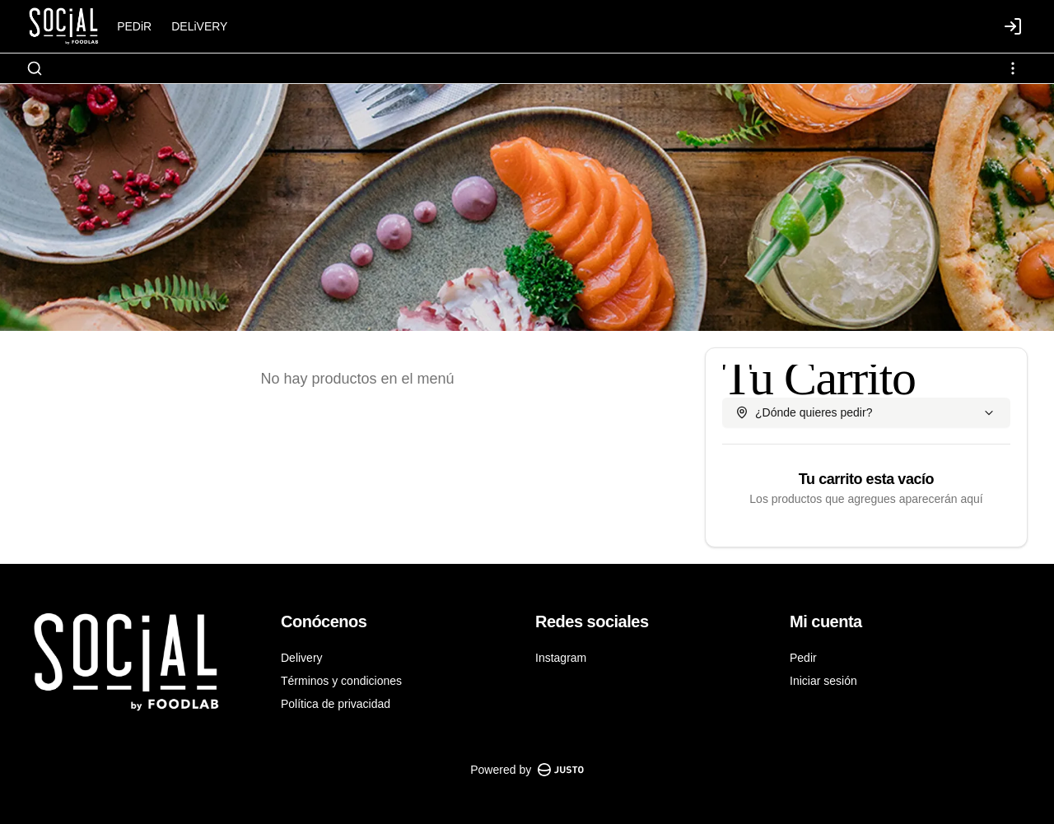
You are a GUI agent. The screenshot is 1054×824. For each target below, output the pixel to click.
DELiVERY (199, 26)
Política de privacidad (335, 703)
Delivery (302, 657)
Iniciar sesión (823, 680)
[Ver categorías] (1013, 68)
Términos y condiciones (341, 680)
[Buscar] (34, 68)
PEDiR (134, 26)
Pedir (803, 657)
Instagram (560, 657)
